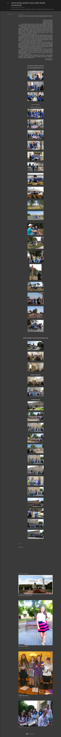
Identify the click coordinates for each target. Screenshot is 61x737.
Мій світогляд (23, 646)
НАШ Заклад (22, 9)
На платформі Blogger (30, 734)
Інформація (28, 9)
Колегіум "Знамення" (25, 595)
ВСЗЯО (48, 9)
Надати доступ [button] (10, 14)
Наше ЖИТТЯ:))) (23, 695)
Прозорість (33, 9)
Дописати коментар (27, 648)
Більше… (52, 9)
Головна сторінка (15, 9)
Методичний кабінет (41, 9)
